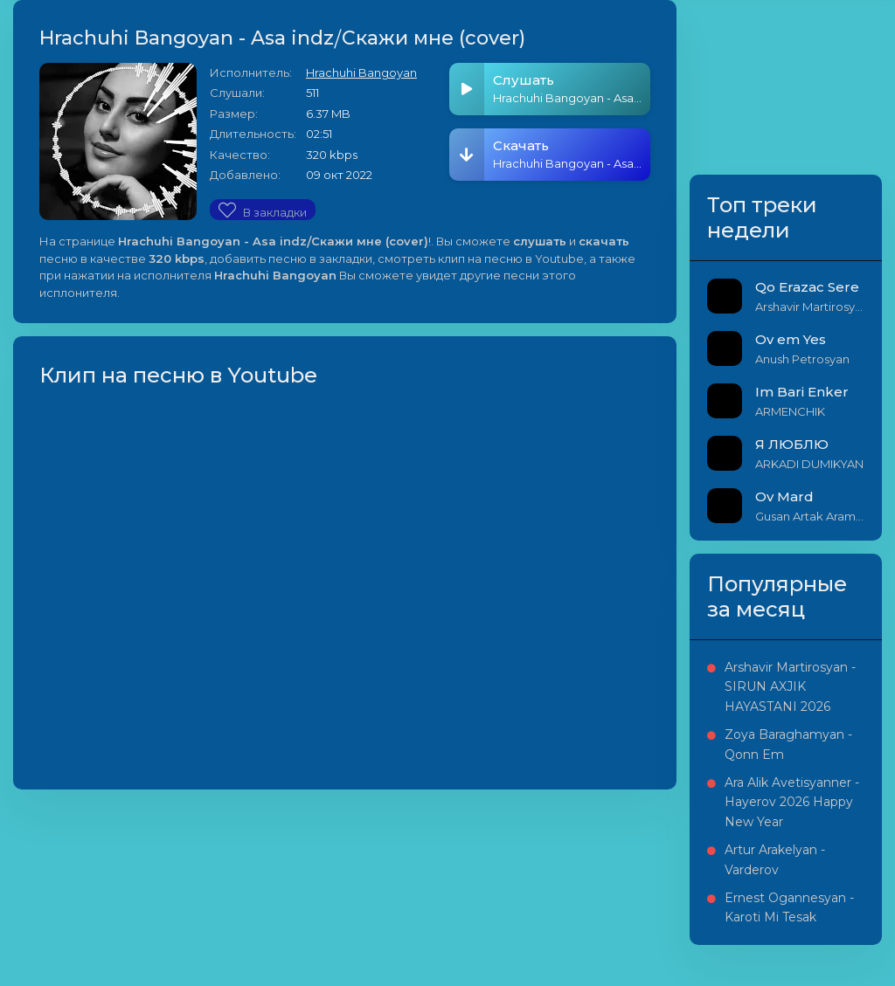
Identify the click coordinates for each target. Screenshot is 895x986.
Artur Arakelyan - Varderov (775, 859)
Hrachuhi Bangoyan (361, 72)
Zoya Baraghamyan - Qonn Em (788, 744)
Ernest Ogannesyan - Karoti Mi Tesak (789, 907)
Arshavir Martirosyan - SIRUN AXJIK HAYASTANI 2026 (790, 686)
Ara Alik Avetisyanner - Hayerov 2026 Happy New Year (792, 802)
